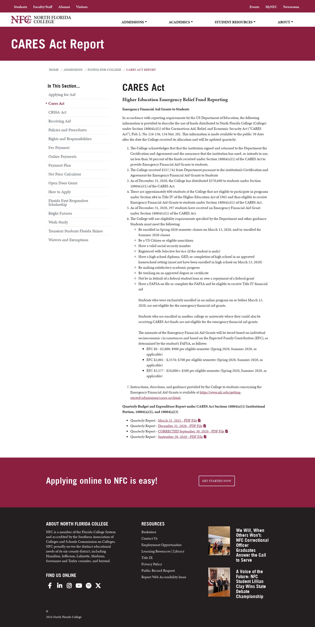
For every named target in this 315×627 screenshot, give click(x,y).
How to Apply (59, 192)
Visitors (82, 6)
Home (53, 70)
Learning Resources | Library (162, 551)
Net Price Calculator (64, 174)
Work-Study (58, 222)
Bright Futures (60, 213)
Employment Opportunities (161, 544)
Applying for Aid (62, 94)
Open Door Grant (62, 183)
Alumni (64, 6)
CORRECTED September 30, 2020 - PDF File (191, 431)
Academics (179, 22)
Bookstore (149, 531)
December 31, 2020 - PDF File (180, 425)
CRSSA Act (57, 112)
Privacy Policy (151, 564)
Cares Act (56, 103)
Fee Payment (59, 147)
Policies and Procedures (67, 130)
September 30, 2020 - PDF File (180, 436)
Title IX (147, 557)
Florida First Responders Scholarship (68, 202)
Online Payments (62, 156)
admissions (73, 70)
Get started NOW (216, 480)
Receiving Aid (59, 121)
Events (254, 6)
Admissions (133, 22)
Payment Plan (59, 165)
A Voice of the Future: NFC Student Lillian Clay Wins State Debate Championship (251, 584)
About (284, 22)
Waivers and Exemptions (68, 240)
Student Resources (234, 22)
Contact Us (149, 538)
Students (20, 6)
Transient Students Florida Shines (75, 231)
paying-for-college (104, 70)
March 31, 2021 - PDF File (177, 420)
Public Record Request (158, 570)
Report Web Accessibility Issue (163, 576)
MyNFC (271, 6)
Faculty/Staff (42, 6)
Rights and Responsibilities (69, 138)
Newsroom (291, 6)
